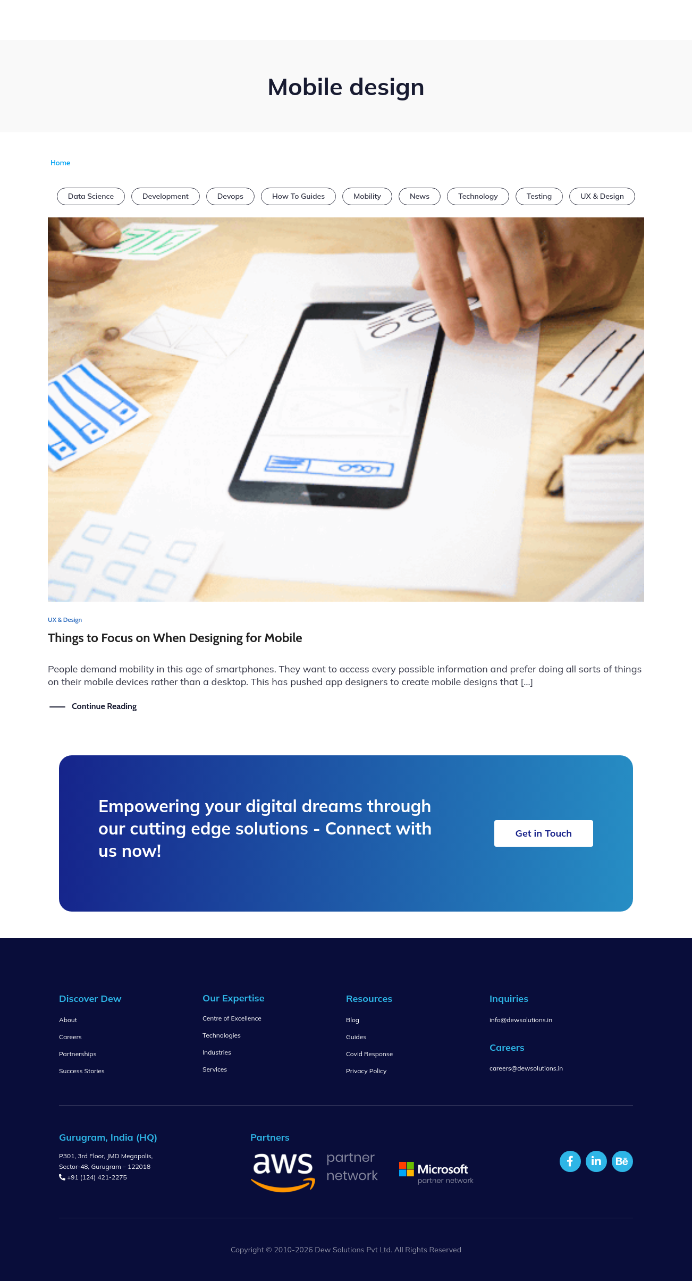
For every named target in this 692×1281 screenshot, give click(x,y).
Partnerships (77, 1054)
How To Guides (298, 196)
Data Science (91, 196)
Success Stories (82, 1071)
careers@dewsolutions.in (526, 1068)
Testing (539, 196)
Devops (230, 196)
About (68, 1020)
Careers (70, 1037)
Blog (352, 1020)
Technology (478, 196)
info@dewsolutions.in (521, 1020)
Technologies (221, 1035)
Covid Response (369, 1054)
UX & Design (602, 196)
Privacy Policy (366, 1071)
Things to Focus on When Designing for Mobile (175, 637)
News (419, 196)
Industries (216, 1052)
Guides (356, 1037)
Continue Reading (104, 706)
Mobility (367, 196)
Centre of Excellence (231, 1018)
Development (165, 196)
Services (214, 1069)
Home (60, 162)
